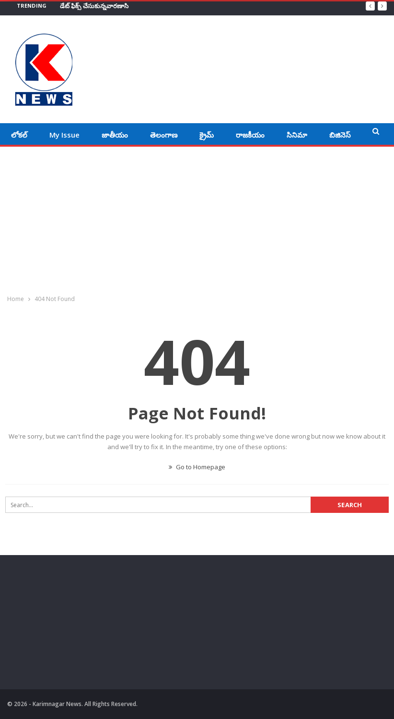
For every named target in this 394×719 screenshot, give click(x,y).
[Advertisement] (197, 218)
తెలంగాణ (163, 134)
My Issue (64, 134)
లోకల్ (19, 134)
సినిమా (297, 134)
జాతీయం (115, 134)
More (338, 134)
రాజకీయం (250, 134)
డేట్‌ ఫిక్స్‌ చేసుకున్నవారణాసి (94, 5)
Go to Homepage (197, 467)
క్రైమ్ (206, 134)
